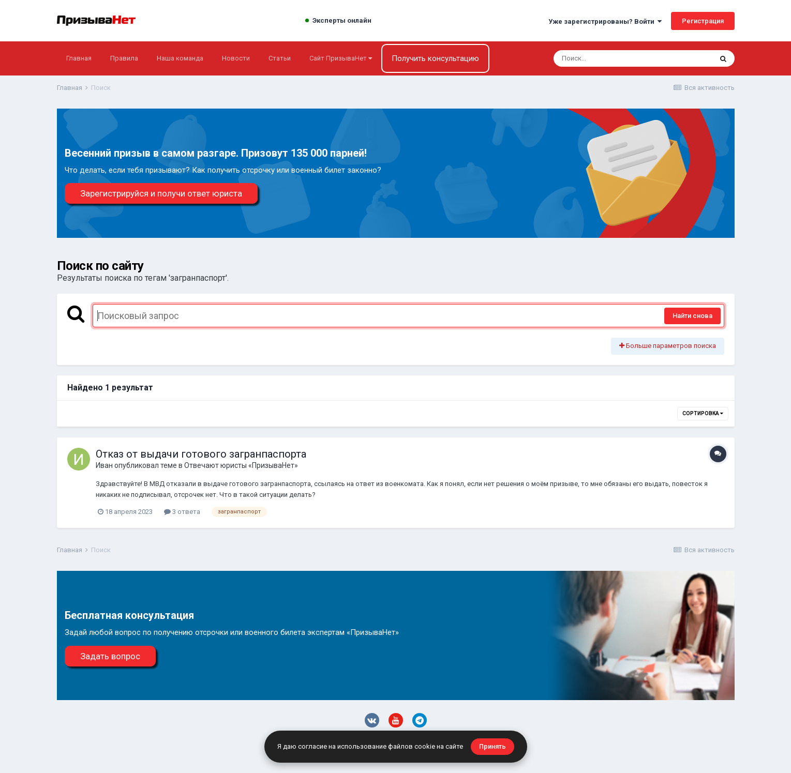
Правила (124, 58)
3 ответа (182, 512)
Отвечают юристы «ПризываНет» (241, 465)
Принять (492, 746)
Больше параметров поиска (667, 346)
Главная (79, 58)
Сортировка (702, 413)
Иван (104, 465)
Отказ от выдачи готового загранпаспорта (201, 454)
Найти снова (692, 316)
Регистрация (703, 21)
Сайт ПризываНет (340, 58)
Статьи (279, 58)
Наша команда (180, 58)
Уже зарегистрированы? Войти (605, 21)
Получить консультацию (435, 58)
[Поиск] (613, 58)
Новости (236, 58)
